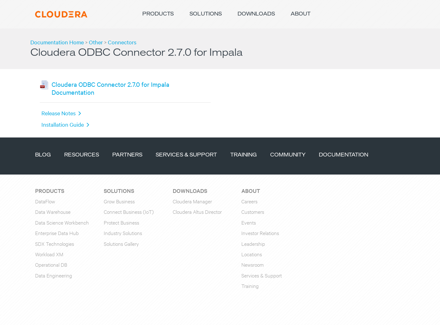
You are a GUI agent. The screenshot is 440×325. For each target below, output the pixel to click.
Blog (43, 155)
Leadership (253, 243)
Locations (251, 254)
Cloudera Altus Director (197, 211)
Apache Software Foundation (223, 321)
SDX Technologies (54, 243)
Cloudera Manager (192, 201)
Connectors (122, 42)
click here (329, 321)
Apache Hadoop (51, 321)
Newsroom (252, 264)
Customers (252, 211)
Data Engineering (53, 275)
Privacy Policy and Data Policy (189, 313)
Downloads (256, 14)
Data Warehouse (53, 211)
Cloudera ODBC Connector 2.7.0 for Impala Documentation (110, 88)
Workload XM (49, 254)
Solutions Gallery (121, 243)
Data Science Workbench (62, 222)
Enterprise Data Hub (57, 232)
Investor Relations (260, 232)
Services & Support (186, 155)
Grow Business (119, 201)
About (301, 14)
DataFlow (45, 201)
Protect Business (121, 222)
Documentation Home (57, 42)
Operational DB (51, 264)
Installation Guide (62, 124)
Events (248, 222)
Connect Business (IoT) (129, 211)
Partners (127, 155)
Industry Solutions (123, 232)
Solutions (205, 14)
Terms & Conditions (135, 313)
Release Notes (58, 113)
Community (288, 155)
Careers (249, 201)
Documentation (343, 155)
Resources (81, 155)
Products (158, 14)
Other (96, 42)
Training (243, 155)
